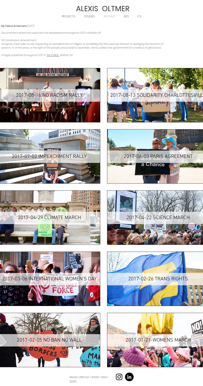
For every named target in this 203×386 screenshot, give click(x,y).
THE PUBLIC (53, 55)
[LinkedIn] (129, 377)
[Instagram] (119, 377)
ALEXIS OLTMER (102, 9)
